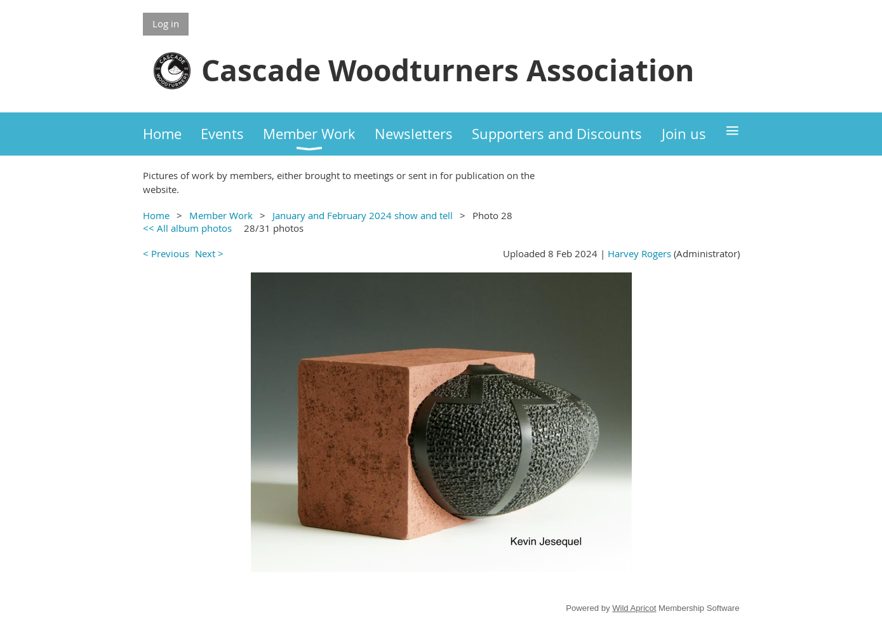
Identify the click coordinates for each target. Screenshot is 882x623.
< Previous (166, 253)
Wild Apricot (634, 608)
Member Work (221, 215)
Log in (165, 23)
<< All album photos (187, 228)
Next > (209, 253)
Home (156, 215)
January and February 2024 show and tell (362, 215)
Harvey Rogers (639, 253)
